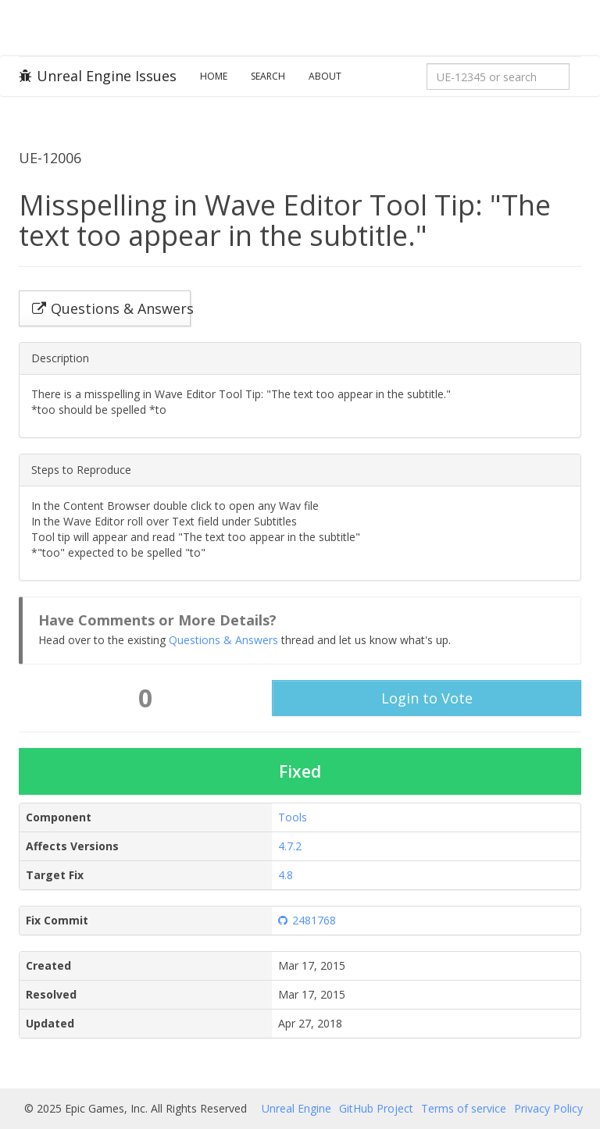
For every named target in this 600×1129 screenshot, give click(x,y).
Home (213, 76)
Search (268, 76)
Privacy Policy (548, 1108)
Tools (292, 817)
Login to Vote (427, 698)
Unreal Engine (296, 1108)
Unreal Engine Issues (98, 75)
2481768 (307, 920)
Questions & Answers (223, 639)
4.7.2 (290, 846)
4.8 (285, 874)
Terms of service (463, 1108)
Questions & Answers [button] (111, 308)
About (325, 76)
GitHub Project (376, 1108)
